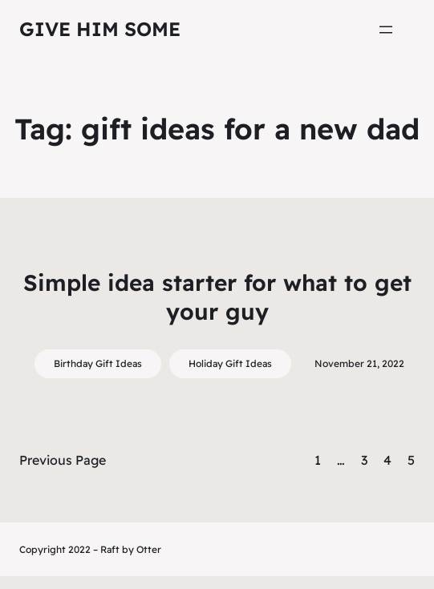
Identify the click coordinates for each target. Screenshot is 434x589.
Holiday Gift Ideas (230, 363)
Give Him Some (99, 29)
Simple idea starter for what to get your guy (217, 296)
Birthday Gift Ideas (98, 363)
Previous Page (62, 460)
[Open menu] (385, 29)
